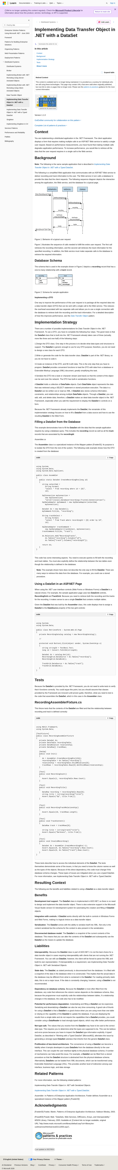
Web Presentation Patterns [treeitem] (14, 53)
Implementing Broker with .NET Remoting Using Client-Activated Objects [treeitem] (18, 88)
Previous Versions (21, 1165)
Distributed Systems (48, 22)
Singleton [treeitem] (10, 119)
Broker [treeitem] (9, 71)
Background (41, 56)
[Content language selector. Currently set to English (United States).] (13, 1159)
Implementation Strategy (46, 59)
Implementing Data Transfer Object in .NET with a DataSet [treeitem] (17, 102)
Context (39, 53)
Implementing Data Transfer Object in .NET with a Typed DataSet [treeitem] (17, 112)
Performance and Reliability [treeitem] (15, 132)
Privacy (51, 1165)
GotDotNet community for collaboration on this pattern (57, 120)
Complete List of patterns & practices (50, 126)
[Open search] (106, 3)
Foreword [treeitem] (8, 37)
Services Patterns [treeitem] (11, 128)
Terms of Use (87, 1165)
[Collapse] (28, 20)
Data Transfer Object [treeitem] (14, 95)
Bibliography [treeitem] (9, 141)
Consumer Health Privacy (68, 1165)
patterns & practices (91, 87)
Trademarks (98, 1165)
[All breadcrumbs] (37, 22)
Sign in (112, 3)
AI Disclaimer (7, 1165)
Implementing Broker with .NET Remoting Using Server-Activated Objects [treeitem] (18, 78)
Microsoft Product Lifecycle (67, 10)
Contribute (42, 1165)
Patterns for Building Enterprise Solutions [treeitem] (16, 43)
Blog (32, 1165)
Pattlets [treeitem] (7, 137)
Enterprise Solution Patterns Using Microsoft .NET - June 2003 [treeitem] (17, 31)
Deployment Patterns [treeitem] (12, 58)
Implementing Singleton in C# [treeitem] (17, 124)
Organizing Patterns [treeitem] (12, 49)
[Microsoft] (4, 3)
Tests (39, 62)
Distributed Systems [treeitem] (14, 66)
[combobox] (16, 25)
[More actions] (114, 22)
